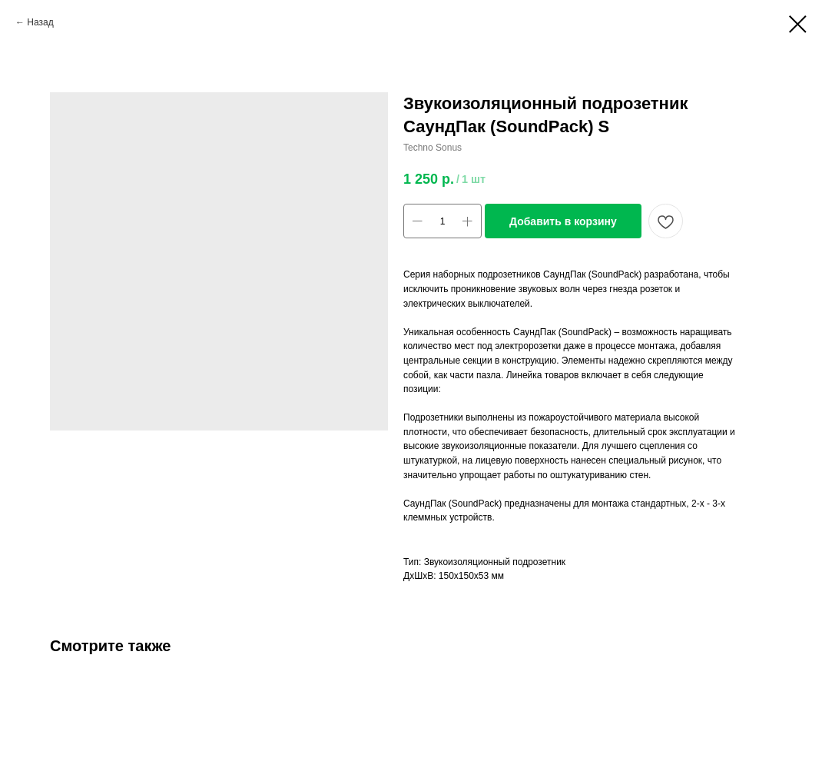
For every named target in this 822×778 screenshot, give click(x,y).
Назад (40, 22)
